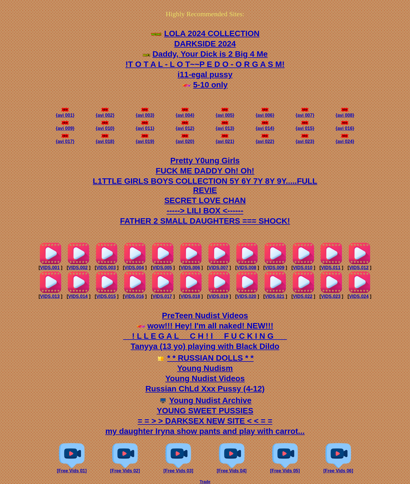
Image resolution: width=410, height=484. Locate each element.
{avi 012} (185, 126)
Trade (205, 481)
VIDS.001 (50, 267)
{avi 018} (105, 139)
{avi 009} (65, 126)
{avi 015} (305, 126)
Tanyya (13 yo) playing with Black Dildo (205, 346)
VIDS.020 (246, 296)
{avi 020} (185, 139)
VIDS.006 (190, 267)
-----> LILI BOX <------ (205, 210)
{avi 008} (344, 113)
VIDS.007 (218, 267)
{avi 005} (225, 113)
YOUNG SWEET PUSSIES (205, 410)
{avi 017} (65, 139)
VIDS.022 (302, 296)
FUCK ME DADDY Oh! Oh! (205, 170)
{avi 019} (145, 139)
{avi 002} (105, 113)
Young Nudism (205, 368)
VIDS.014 (78, 296)
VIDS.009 (274, 267)
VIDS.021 (274, 296)
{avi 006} (265, 113)
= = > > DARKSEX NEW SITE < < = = (205, 420)
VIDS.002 (78, 267)
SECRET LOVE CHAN (205, 200)
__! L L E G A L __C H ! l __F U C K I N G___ (205, 336)
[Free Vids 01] (72, 468)
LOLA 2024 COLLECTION (211, 33)
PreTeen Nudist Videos (205, 315)
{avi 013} (225, 126)
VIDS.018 (190, 296)
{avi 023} (305, 139)
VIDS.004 (134, 267)
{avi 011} (145, 126)
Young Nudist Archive (210, 400)
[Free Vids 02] (125, 468)
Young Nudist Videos (205, 378)
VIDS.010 (302, 267)
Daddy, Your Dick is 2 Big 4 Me (210, 54)
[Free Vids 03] (178, 468)
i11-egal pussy (205, 74)
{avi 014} (265, 126)
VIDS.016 (134, 296)
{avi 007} (305, 113)
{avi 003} (145, 113)
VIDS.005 (162, 267)
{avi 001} (65, 113)
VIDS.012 (358, 267)
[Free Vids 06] (338, 468)
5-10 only (210, 84)
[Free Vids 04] (232, 468)
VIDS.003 (106, 267)
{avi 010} (105, 126)
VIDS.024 (358, 296)
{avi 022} (265, 139)
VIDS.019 (218, 296)
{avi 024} (344, 139)
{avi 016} (344, 126)
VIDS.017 (162, 296)
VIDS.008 (246, 267)
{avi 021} (225, 139)
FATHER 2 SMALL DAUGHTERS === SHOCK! (205, 221)
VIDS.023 (330, 296)
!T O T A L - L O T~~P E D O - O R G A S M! (204, 64)
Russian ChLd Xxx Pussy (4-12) (205, 388)
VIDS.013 (50, 296)
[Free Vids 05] (285, 468)
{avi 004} (185, 113)
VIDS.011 (330, 267)
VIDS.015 (106, 296)
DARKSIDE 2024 (205, 43)
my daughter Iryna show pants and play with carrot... (205, 431)
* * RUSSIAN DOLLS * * (210, 358)
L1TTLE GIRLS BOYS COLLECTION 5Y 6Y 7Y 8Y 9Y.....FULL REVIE (205, 186)
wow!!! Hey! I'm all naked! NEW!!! (210, 325)
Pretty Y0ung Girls (205, 160)
